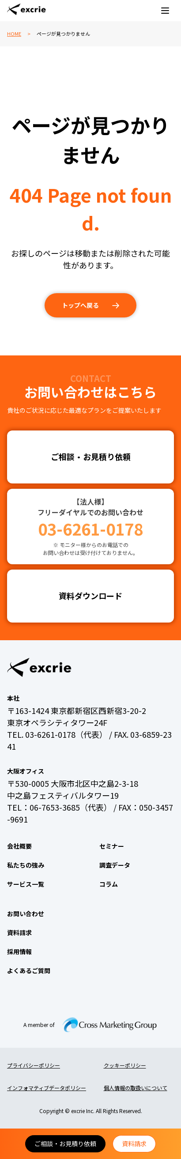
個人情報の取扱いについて (135, 1087)
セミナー (111, 846)
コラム (108, 884)
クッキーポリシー (125, 1065)
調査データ (114, 865)
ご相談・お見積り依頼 (65, 1143)
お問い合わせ (25, 913)
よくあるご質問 (28, 970)
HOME (14, 33)
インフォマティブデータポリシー (46, 1087)
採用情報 (19, 951)
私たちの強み (25, 865)
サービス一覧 (25, 884)
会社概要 (19, 846)
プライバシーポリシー (33, 1065)
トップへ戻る (80, 305)
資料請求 (134, 1143)
